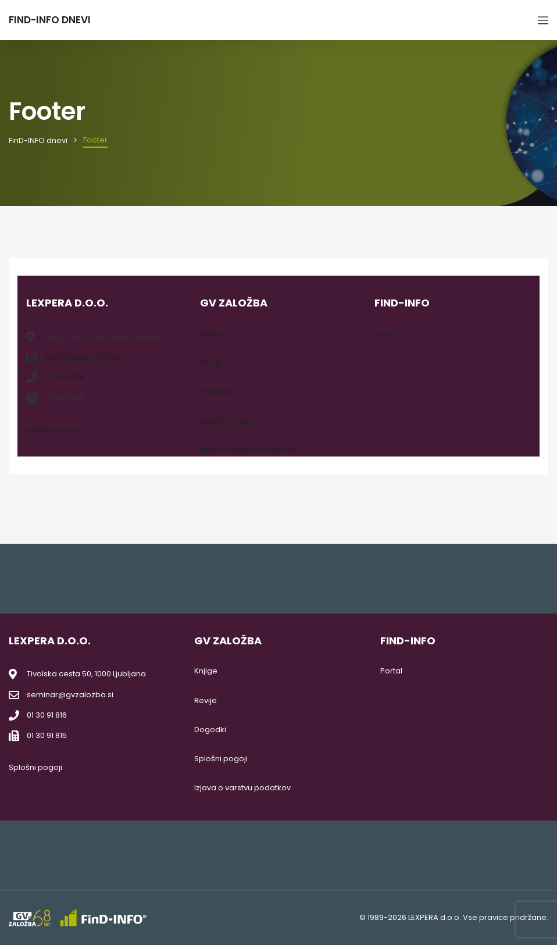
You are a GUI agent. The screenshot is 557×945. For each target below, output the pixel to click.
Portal (385, 333)
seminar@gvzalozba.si (87, 356)
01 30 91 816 (64, 377)
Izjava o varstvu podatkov (248, 449)
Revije (211, 362)
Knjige (211, 333)
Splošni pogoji (53, 429)
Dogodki (216, 391)
